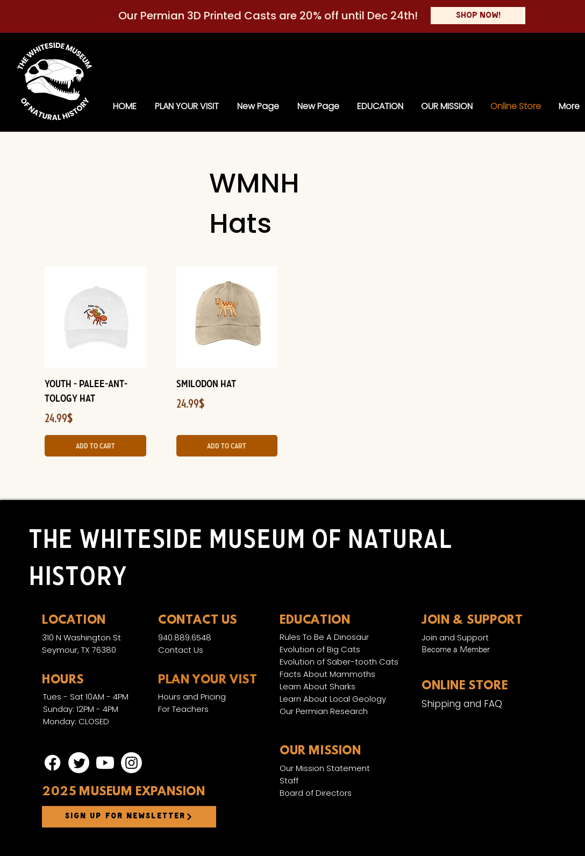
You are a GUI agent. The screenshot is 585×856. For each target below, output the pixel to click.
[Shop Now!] (478, 15)
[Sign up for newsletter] (129, 817)
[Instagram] (131, 762)
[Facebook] (52, 762)
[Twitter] (78, 762)
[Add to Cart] (95, 445)
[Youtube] (105, 762)
